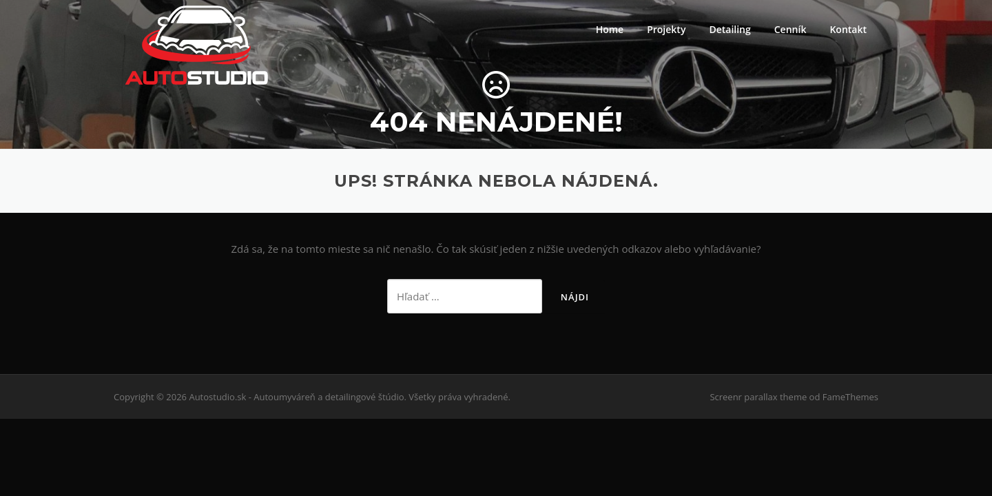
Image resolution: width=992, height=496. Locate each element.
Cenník (790, 29)
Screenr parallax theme (758, 397)
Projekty (666, 29)
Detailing (729, 29)
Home (610, 29)
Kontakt (848, 29)
